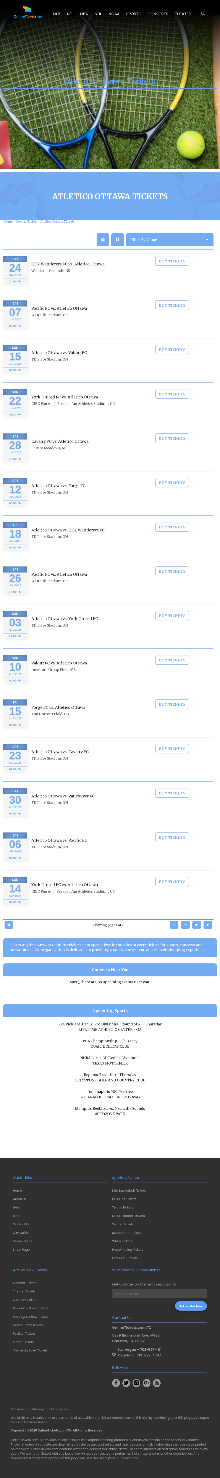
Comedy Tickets (25, 1300)
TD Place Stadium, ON (49, 371)
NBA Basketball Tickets (129, 1190)
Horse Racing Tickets (127, 1249)
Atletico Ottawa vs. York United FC (64, 629)
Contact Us (21, 1224)
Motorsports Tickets (126, 1233)
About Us (19, 1199)
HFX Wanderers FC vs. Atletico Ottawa (68, 275)
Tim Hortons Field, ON (50, 725)
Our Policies (58, 1409)
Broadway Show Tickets (30, 1308)
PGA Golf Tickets (124, 1199)
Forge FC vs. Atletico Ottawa (58, 718)
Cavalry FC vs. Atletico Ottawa (60, 452)
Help (16, 1207)
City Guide (21, 1233)
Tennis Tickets (122, 1207)
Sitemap (37, 1409)
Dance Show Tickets (28, 1325)
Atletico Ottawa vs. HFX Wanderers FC (68, 541)
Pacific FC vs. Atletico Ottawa (59, 319)
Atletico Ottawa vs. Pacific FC (59, 851)
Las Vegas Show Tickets (31, 1316)
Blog (16, 1216)
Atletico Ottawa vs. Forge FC (58, 496)
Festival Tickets (24, 1333)
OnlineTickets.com (52, 1430)
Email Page (21, 1249)
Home (17, 1190)
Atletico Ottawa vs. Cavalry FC (60, 762)
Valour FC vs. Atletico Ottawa (59, 674)
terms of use (74, 1417)
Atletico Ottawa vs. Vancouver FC (63, 807)
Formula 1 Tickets (125, 1258)
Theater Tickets (24, 1291)
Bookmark (18, 1409)
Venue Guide (22, 1241)
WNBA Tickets (122, 1241)
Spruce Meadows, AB (48, 459)
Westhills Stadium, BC (49, 326)
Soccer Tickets (123, 1224)
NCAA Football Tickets (128, 1216)
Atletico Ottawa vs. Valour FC (59, 363)
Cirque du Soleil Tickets (30, 1350)
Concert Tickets (24, 1283)
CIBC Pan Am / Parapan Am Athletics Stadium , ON (73, 415)
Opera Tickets (23, 1342)
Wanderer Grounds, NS (50, 282)
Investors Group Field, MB (53, 681)
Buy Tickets (172, 272)
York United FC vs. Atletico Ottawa (64, 408)
